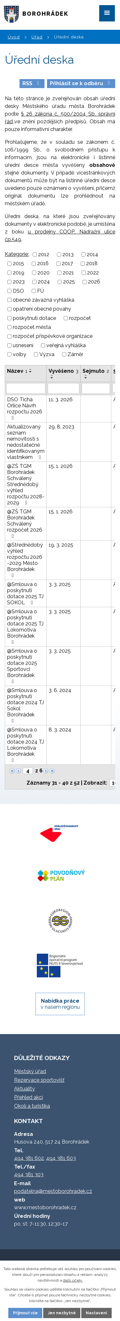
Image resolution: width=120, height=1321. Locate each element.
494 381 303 (29, 1174)
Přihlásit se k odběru (81, 83)
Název (17, 371)
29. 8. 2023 (61, 427)
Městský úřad (30, 1071)
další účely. (73, 1280)
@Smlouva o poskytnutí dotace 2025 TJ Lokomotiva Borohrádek (25, 626)
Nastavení (96, 1313)
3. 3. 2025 (60, 584)
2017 (67, 264)
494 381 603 (61, 1158)
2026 (94, 282)
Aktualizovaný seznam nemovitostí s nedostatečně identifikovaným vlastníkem (25, 442)
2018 (92, 264)
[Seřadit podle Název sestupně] (30, 372)
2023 (19, 282)
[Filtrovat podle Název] (25, 388)
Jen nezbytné (62, 1313)
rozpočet (80, 318)
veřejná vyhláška (66, 345)
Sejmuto (96, 371)
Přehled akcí (28, 1097)
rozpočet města (32, 327)
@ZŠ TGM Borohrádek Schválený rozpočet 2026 (24, 524)
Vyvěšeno (63, 371)
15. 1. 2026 (61, 466)
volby (19, 354)
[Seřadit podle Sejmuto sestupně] (86, 378)
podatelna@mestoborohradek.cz (53, 1191)
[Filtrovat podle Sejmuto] (96, 388)
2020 (43, 273)
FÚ (40, 291)
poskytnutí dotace (34, 318)
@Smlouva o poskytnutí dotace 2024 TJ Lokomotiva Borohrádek (25, 745)
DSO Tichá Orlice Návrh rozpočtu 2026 (24, 408)
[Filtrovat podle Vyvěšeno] (63, 388)
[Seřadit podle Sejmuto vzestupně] (86, 375)
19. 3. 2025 (61, 545)
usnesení (23, 345)
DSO (18, 291)
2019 (18, 273)
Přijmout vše (25, 1313)
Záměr (75, 354)
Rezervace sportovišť (39, 1080)
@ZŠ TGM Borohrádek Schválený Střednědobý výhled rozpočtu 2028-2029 (25, 484)
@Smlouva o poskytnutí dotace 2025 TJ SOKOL (25, 593)
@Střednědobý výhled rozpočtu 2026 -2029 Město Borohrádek (25, 560)
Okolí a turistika (32, 1106)
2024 (44, 282)
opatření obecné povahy (42, 309)
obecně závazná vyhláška (43, 300)
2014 (92, 254)
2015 (18, 264)
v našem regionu (60, 1004)
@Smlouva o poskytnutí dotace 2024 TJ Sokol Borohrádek (25, 705)
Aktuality (24, 1089)
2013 (68, 254)
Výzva (46, 354)
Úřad (37, 36)
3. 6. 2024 (60, 690)
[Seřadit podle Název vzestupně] (30, 369)
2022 (93, 273)
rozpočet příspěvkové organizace (52, 336)
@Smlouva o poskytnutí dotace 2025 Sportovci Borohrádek (22, 666)
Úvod (14, 36)
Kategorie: (17, 254)
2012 (43, 254)
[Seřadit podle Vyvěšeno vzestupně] (52, 375)
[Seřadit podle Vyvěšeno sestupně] (52, 378)
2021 (68, 273)
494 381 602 (29, 1158)
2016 (43, 264)
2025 (69, 282)
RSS (31, 83)
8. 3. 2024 (60, 730)
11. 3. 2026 (61, 399)
